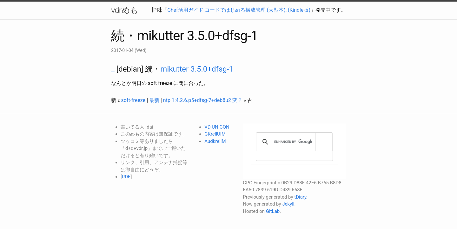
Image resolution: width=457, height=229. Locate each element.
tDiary (300, 197)
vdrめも (124, 10)
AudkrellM (215, 141)
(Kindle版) (299, 10)
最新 (154, 100)
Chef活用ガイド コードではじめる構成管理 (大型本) (226, 10)
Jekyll (288, 204)
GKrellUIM (215, 134)
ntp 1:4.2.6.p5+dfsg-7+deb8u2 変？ (202, 100)
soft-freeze (133, 100)
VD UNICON (216, 127)
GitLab (273, 211)
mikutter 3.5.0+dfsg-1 (196, 69)
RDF (126, 177)
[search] (293, 142)
